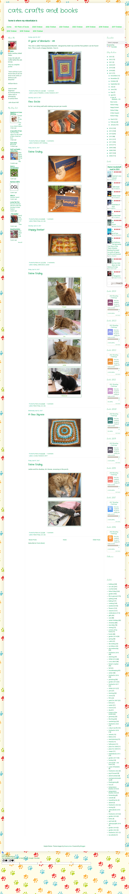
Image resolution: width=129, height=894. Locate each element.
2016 (111, 128)
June (112, 89)
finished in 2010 (114, 652)
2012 (111, 139)
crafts (110, 641)
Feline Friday (35, 151)
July (112, 87)
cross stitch (112, 661)
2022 (111, 59)
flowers (111, 608)
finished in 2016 (114, 675)
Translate (112, 47)
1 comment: (51, 90)
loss (110, 784)
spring (111, 639)
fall (110, 668)
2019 (111, 67)
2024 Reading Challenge (114, 297)
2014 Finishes (38, 31)
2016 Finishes (11, 31)
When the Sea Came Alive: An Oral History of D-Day (113, 263)
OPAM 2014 (112, 659)
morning (111, 693)
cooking (111, 603)
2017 (111, 73)
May (112, 92)
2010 (111, 145)
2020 (111, 65)
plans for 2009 (113, 749)
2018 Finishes (104, 27)
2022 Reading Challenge (114, 355)
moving (111, 807)
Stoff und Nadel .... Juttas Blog (16, 150)
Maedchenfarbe (15, 229)
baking (35, 264)
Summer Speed (14, 197)
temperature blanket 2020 (113, 792)
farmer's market (113, 664)
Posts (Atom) (41, 543)
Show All (20, 242)
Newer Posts (33, 540)
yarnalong (112, 679)
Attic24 (12, 195)
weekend (111, 606)
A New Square (36, 414)
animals (111, 734)
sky (110, 710)
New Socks (34, 101)
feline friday (36, 221)
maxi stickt (13, 143)
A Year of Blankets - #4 (41, 41)
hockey (111, 760)
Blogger (82, 846)
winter (111, 673)
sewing (111, 627)
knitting (45, 143)
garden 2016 (113, 816)
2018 (111, 70)
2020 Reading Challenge (114, 414)
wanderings (112, 721)
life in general (113, 596)
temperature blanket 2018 (113, 788)
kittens (111, 737)
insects (111, 707)
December (114, 76)
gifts (110, 615)
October (113, 81)
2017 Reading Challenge (114, 503)
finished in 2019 (114, 814)
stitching (111, 657)
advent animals (113, 776)
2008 (111, 150)
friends (111, 742)
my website (112, 835)
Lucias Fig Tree (14, 202)
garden (111, 594)
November (114, 78)
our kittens (112, 646)
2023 (111, 56)
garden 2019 (113, 827)
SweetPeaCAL (113, 800)
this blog (111, 719)
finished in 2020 (114, 724)
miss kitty (111, 625)
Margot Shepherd (117, 226)
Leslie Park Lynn (112, 179)
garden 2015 (113, 682)
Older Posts (96, 540)
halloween (112, 744)
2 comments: (50, 141)
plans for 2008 (113, 746)
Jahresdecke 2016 (114, 810)
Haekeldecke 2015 (114, 754)
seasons (111, 611)
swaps (111, 751)
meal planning (113, 739)
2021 (111, 62)
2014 (111, 134)
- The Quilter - (14, 214)
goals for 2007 (113, 700)
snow (110, 695)
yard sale (111, 821)
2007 (111, 153)
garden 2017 (113, 758)
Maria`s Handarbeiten (14, 167)
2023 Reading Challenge (114, 326)
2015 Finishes (25, 31)
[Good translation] (5, 860)
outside (111, 798)
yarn (110, 691)
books (110, 634)
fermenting (112, 795)
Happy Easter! (36, 229)
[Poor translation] (11, 860)
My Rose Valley (15, 182)
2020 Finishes (77, 27)
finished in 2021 (114, 832)
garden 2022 (113, 830)
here (29, 48)
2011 (111, 142)
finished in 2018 (114, 730)
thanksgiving (113, 782)
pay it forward (113, 773)
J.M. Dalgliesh (116, 188)
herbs (110, 819)
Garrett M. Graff (112, 268)
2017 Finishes (117, 27)
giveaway (111, 716)
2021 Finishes (64, 27)
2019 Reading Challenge (114, 444)
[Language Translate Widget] (117, 42)
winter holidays (113, 620)
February (114, 122)
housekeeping (113, 670)
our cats (43, 221)
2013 (111, 136)
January (113, 125)
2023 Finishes (37, 27)
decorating (112, 644)
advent (111, 802)
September (114, 84)
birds (110, 703)
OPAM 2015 (112, 688)
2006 (111, 156)
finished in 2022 (114, 771)
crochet (46, 93)
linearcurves (68, 846)
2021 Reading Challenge (114, 385)
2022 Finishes (51, 27)
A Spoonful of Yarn (16, 131)
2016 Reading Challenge (114, 532)
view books (117, 315)
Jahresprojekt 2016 (115, 823)
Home (9, 27)
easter (47, 264)
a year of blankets (38, 93)
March (113, 119)
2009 (111, 147)
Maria (12, 51)
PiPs (110, 698)
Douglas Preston (117, 277)
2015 (111, 131)
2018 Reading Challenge (114, 473)
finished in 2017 (53, 93)
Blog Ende (13, 144)
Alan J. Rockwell (112, 255)
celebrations (41, 264)
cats (110, 618)
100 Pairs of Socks (22, 27)
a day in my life (113, 728)
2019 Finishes (90, 27)
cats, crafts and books (43, 10)
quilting (111, 598)
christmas (112, 623)
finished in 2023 (114, 805)
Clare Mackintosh (117, 235)
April (112, 95)
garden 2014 (113, 636)
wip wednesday (113, 648)
